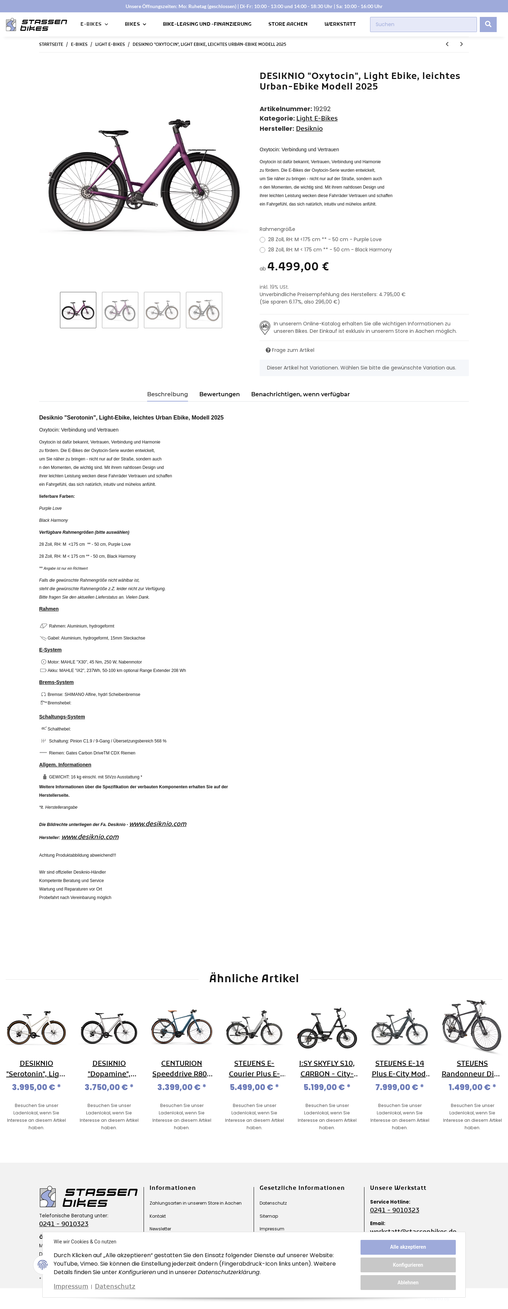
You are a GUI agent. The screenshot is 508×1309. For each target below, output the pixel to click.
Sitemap (269, 1216)
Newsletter (160, 1229)
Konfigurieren (408, 1265)
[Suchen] (423, 24)
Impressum (272, 1229)
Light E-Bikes (317, 119)
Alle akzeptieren (408, 1247)
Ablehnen (407, 1282)
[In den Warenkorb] (44, 68)
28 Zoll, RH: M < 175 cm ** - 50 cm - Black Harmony (330, 249)
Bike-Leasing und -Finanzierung (207, 24)
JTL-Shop (465, 1299)
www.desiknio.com (157, 824)
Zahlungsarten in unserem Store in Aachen (196, 1203)
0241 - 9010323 (64, 1225)
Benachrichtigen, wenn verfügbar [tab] (300, 394)
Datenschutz (273, 1203)
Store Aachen (288, 24)
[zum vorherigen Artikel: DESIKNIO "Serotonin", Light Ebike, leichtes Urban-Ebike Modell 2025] (447, 44)
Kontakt (158, 1216)
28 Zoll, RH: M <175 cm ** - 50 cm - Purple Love (325, 239)
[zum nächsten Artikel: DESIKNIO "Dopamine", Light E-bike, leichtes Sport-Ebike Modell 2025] (461, 44)
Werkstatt (340, 24)
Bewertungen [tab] (219, 394)
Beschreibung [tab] (167, 394)
